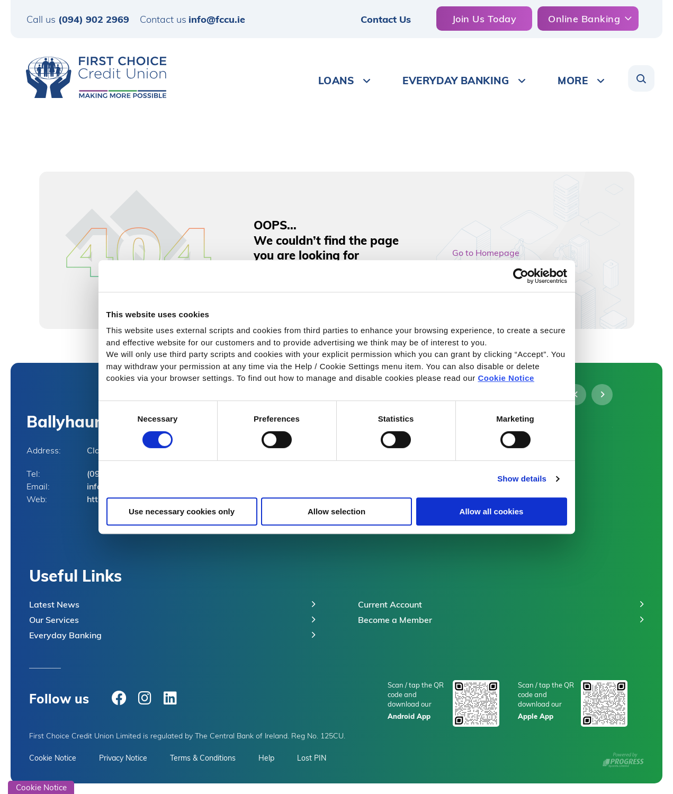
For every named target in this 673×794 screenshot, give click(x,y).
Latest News (54, 604)
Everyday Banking (455, 80)
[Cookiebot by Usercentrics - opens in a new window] (520, 276)
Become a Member (395, 619)
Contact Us (386, 18)
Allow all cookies (492, 511)
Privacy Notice (123, 758)
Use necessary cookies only (182, 511)
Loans (336, 80)
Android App (409, 716)
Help (266, 758)
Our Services (54, 619)
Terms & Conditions (203, 758)
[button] (641, 78)
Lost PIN (311, 758)
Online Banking (584, 18)
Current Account (390, 604)
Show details (521, 478)
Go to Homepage (485, 252)
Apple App (535, 716)
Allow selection (336, 511)
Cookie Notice (506, 377)
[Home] (92, 77)
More (573, 80)
